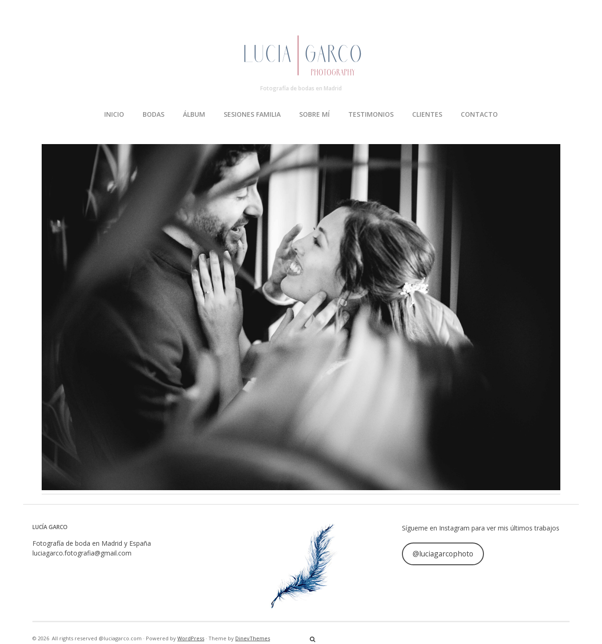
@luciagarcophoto (443, 554)
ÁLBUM (194, 114)
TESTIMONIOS (371, 114)
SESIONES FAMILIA (252, 114)
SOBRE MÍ (314, 114)
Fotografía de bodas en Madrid (301, 88)
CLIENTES (427, 114)
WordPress (190, 638)
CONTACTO (479, 114)
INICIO (114, 114)
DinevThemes (252, 638)
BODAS (153, 114)
